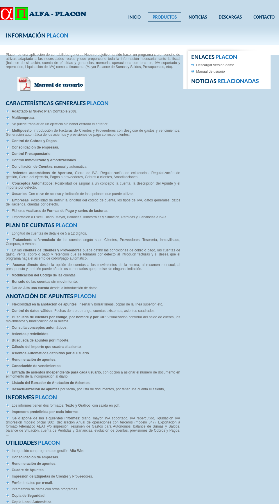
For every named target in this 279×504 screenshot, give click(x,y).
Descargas (230, 17)
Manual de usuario (210, 71)
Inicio (134, 17)
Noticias (198, 17)
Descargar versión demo (215, 65)
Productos (165, 17)
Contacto (264, 17)
